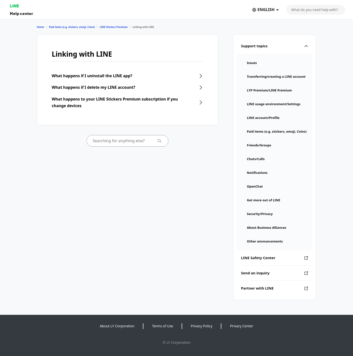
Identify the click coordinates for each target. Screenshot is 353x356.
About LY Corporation (117, 326)
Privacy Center (241, 326)
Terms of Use (162, 326)
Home (40, 27)
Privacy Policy (201, 326)
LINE (14, 5)
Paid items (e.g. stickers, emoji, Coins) (72, 27)
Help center (21, 13)
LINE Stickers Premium (114, 27)
